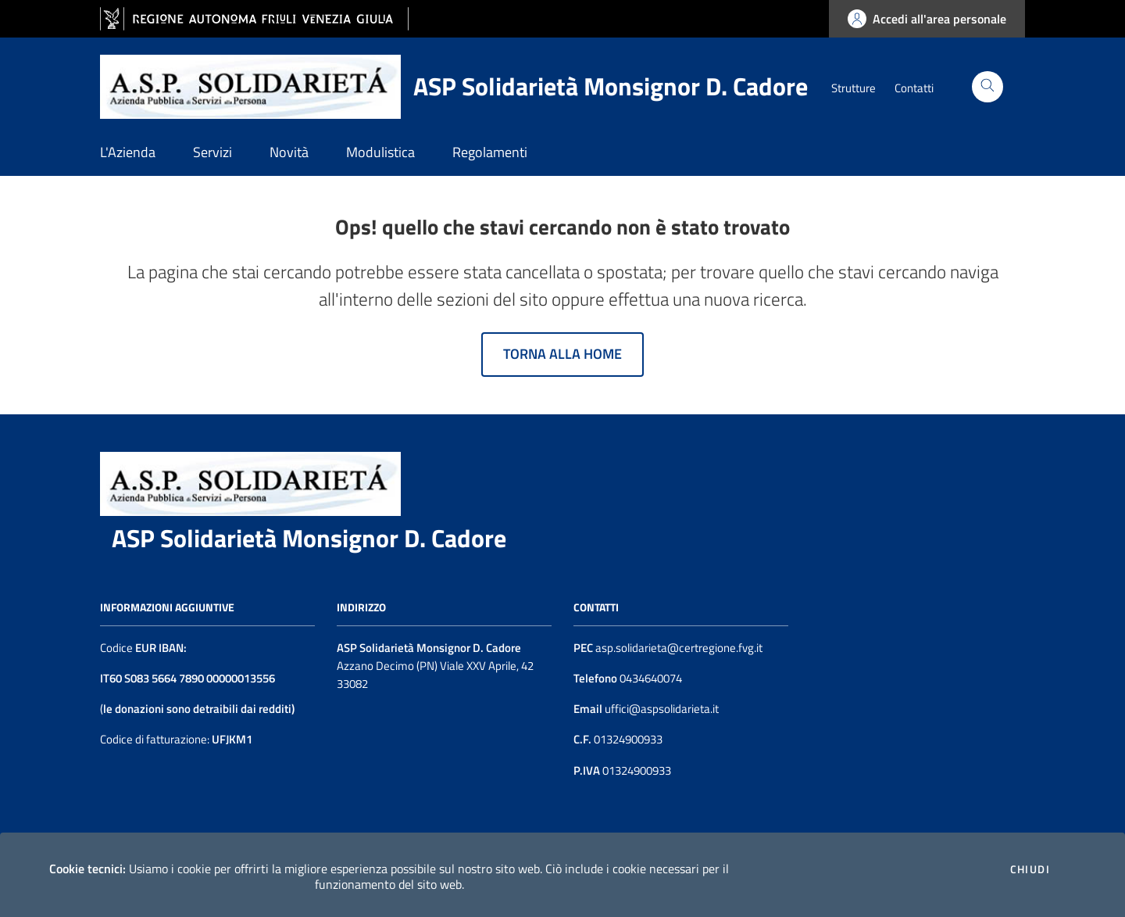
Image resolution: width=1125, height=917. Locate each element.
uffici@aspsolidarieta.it (660, 709)
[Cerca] (987, 86)
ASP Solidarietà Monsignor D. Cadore (309, 537)
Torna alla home (562, 353)
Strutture (853, 88)
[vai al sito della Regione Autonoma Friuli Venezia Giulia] (254, 19)
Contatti (914, 88)
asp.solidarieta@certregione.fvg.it (678, 648)
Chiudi (1030, 869)
